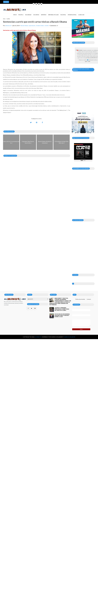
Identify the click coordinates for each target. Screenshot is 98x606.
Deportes (43, 14)
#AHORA (81, 50)
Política (20, 14)
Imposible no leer (53, 14)
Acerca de (81, 14)
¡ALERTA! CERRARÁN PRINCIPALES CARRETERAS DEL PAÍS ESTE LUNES (62, 309)
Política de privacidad (80, 299)
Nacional (63, 14)
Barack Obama (24, 25)
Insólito (8, 18)
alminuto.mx (8, 25)
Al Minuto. (38, 337)
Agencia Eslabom (69, 337)
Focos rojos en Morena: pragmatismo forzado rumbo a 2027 (62, 315)
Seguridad (28, 14)
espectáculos (32, 25)
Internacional (72, 14)
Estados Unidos (40, 25)
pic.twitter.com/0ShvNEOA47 (92, 57)
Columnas (36, 14)
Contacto (89, 299)
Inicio (15, 14)
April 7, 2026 (87, 61)
